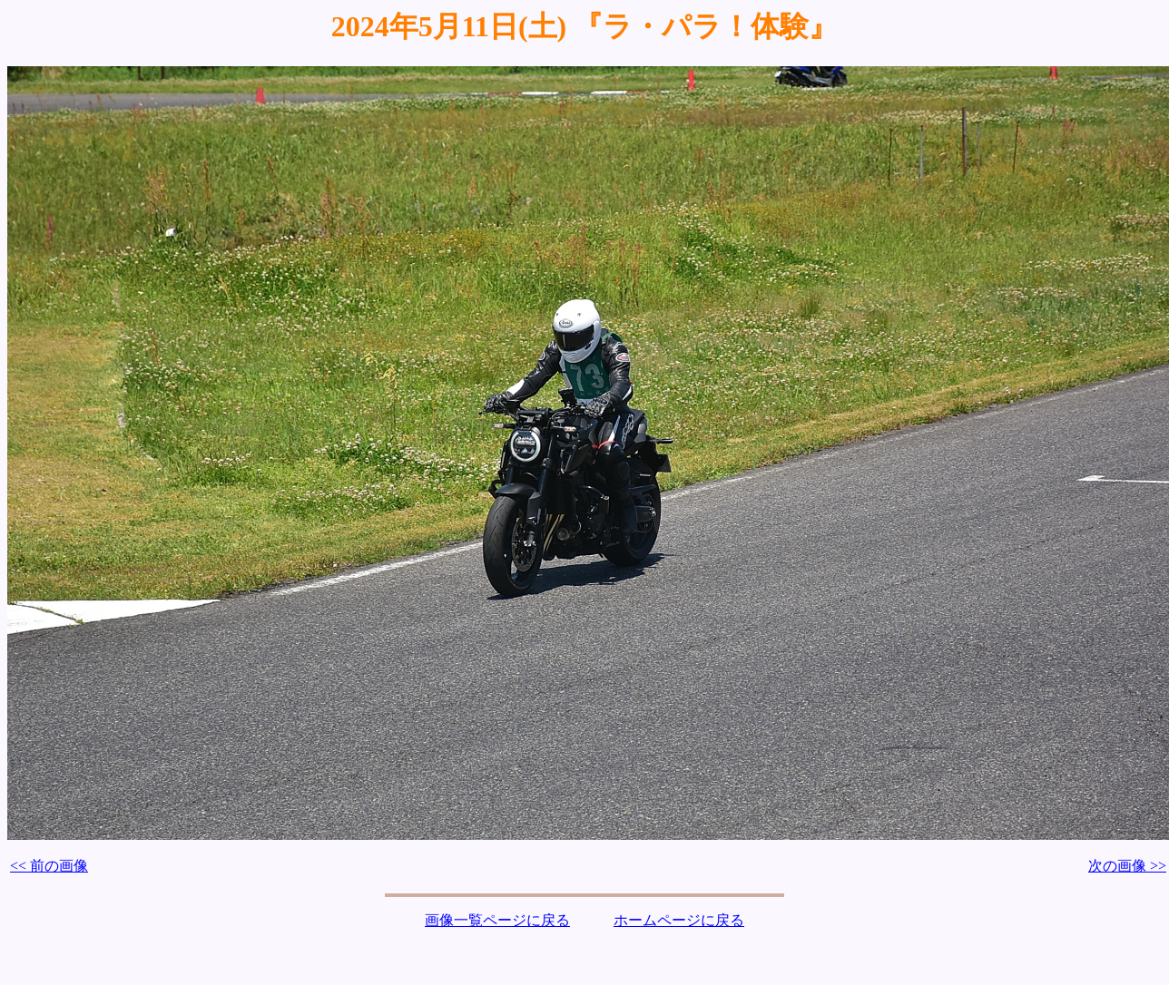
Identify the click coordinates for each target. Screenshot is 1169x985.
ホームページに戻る (679, 920)
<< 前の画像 (49, 865)
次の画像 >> (1127, 865)
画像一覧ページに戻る (497, 920)
